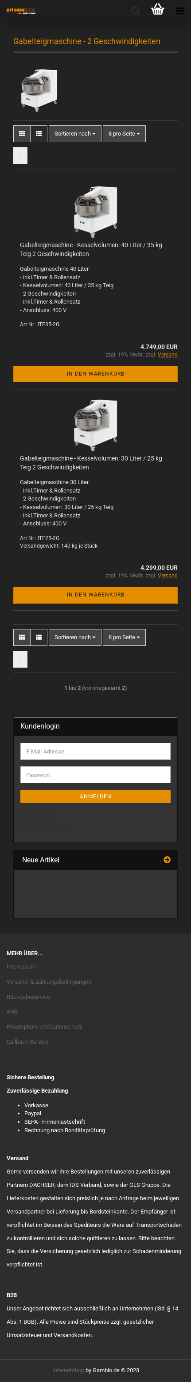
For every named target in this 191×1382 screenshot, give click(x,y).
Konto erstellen (39, 816)
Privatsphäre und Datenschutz (44, 1026)
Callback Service (27, 1041)
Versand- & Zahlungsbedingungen (49, 981)
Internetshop (68, 1370)
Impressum (21, 966)
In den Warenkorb (96, 374)
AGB (12, 1011)
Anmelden (96, 796)
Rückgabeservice (28, 996)
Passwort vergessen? (47, 828)
